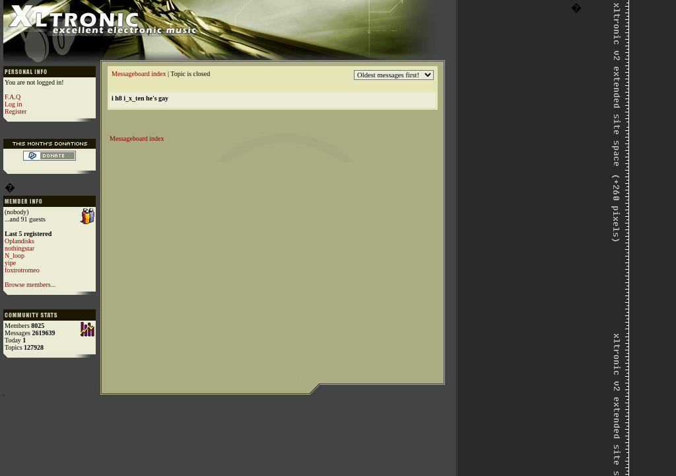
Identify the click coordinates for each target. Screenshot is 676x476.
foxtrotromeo (22, 270)
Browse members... (30, 284)
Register (15, 111)
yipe (10, 262)
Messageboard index (139, 73)
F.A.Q (12, 96)
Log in (13, 104)
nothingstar (19, 248)
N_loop (14, 255)
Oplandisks (19, 241)
